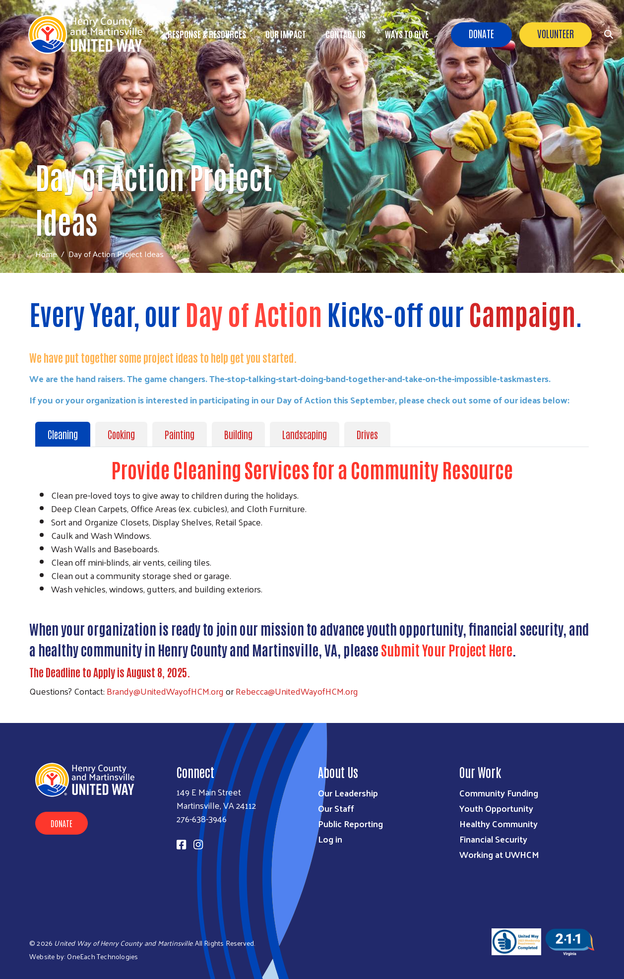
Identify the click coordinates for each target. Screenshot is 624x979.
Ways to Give (407, 34)
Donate (481, 33)
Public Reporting (350, 823)
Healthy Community (498, 823)
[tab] (65, 434)
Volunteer (555, 33)
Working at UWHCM (499, 854)
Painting (179, 434)
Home (46, 254)
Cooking (121, 434)
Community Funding (498, 792)
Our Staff (336, 808)
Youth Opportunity (496, 808)
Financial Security (493, 839)
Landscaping (304, 434)
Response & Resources (207, 34)
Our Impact (285, 34)
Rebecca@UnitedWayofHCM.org (297, 691)
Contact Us (345, 34)
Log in (330, 839)
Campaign (522, 313)
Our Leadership (348, 792)
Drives (367, 434)
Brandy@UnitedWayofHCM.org (165, 691)
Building (238, 434)
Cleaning (63, 434)
